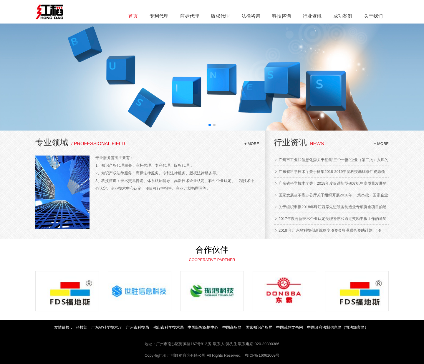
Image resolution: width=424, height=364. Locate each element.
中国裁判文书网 (289, 327)
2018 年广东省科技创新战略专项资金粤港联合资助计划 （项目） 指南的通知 (328, 230)
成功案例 (342, 16)
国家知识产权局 (259, 327)
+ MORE (251, 143)
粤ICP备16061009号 (262, 355)
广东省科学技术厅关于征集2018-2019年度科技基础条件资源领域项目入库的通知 (330, 172)
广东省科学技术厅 (106, 327)
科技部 (81, 327)
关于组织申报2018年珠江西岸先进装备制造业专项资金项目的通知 (331, 207)
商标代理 (189, 16)
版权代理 (220, 16)
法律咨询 (250, 16)
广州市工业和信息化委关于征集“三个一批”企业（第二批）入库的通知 (331, 160)
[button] (209, 125)
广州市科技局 (137, 327)
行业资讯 (312, 16)
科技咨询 (281, 16)
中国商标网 (231, 327)
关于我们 (373, 16)
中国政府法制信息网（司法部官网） (337, 327)
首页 (133, 16)
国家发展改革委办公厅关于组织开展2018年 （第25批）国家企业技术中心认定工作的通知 (331, 195)
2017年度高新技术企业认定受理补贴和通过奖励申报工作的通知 (331, 218)
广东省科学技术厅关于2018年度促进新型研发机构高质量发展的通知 (331, 183)
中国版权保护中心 (203, 327)
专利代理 (159, 16)
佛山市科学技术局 (168, 327)
